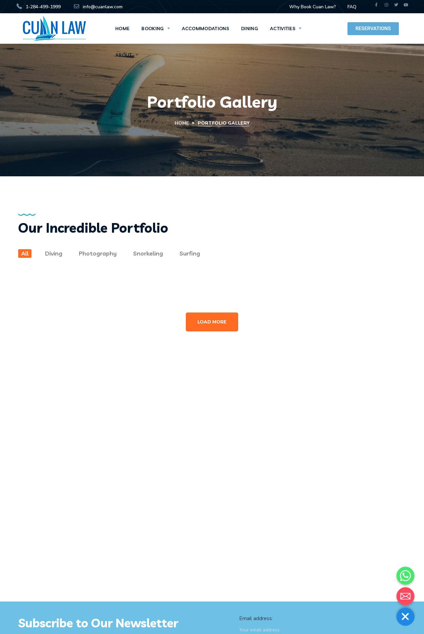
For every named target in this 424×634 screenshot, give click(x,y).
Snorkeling (148, 253)
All (24, 253)
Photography (98, 253)
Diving (53, 253)
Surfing (190, 253)
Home (182, 123)
